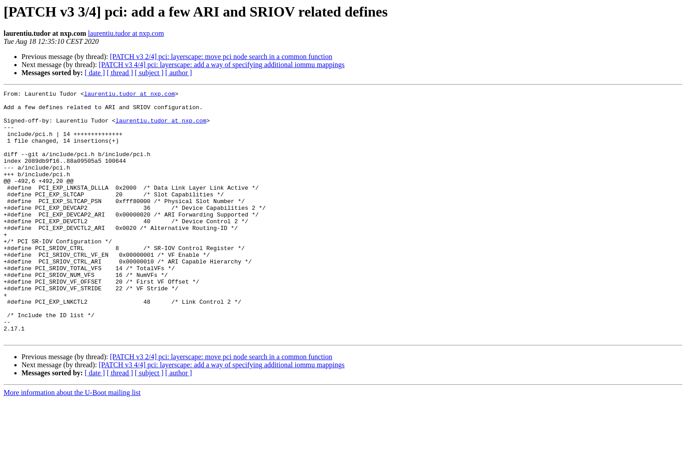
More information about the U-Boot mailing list (72, 442)
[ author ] (178, 72)
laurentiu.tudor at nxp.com (126, 33)
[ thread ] (120, 72)
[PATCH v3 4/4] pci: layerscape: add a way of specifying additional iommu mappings (222, 64)
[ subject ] (149, 72)
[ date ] (95, 72)
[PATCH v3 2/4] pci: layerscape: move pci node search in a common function (221, 56)
